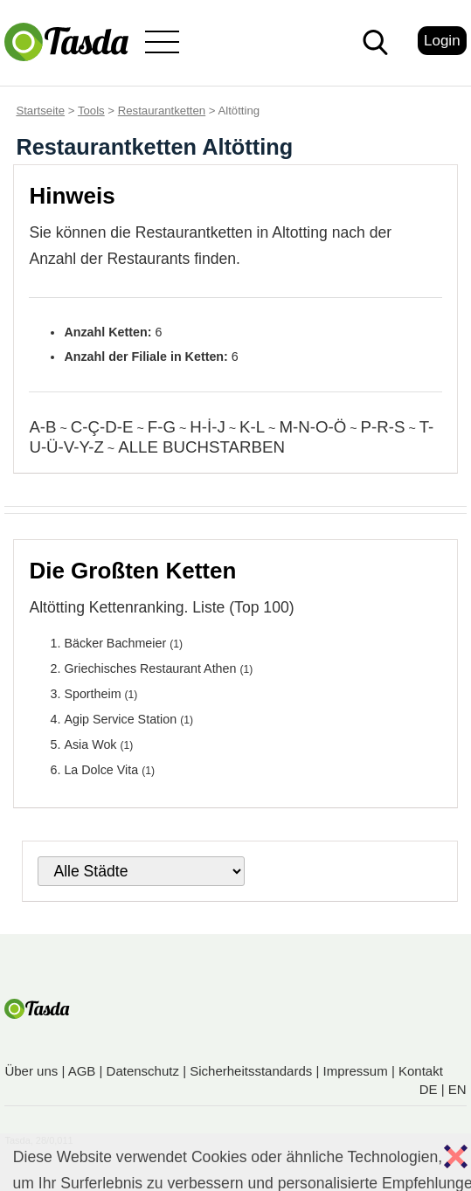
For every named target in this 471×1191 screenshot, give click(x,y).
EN (457, 1089)
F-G (162, 427)
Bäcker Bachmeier (115, 643)
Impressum (355, 1070)
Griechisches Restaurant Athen (150, 668)
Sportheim (92, 694)
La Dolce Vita (101, 770)
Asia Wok (90, 744)
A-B (42, 427)
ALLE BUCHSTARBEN (201, 447)
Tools (91, 110)
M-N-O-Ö (312, 427)
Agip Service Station (120, 719)
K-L (252, 427)
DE (428, 1089)
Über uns (31, 1070)
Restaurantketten (161, 110)
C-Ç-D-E (102, 427)
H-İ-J (207, 427)
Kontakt (420, 1070)
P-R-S (383, 427)
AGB (82, 1070)
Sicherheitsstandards (251, 1070)
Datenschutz (143, 1070)
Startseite (40, 110)
